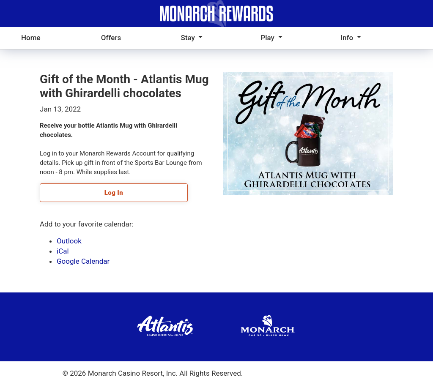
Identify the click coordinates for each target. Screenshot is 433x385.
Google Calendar (83, 261)
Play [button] (268, 37)
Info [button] (347, 37)
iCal (63, 251)
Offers (111, 37)
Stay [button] (189, 37)
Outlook (69, 241)
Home (31, 37)
